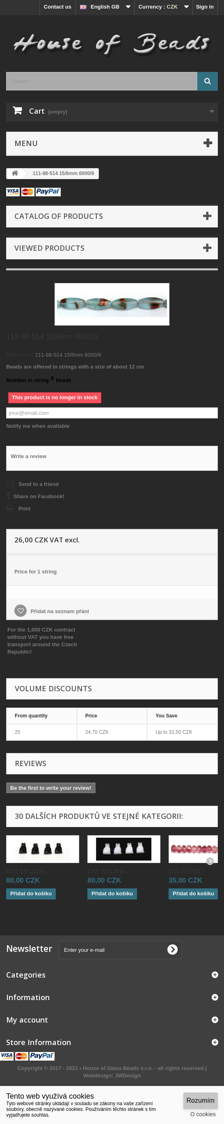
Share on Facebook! (39, 496)
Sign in (205, 7)
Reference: (20, 355)
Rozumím (201, 1100)
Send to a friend (38, 484)
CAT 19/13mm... (28, 871)
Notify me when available (38, 426)
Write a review (28, 456)
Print (24, 509)
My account (27, 1020)
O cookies (203, 1114)
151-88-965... (187, 871)
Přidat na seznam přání (59, 611)
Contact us (57, 7)
